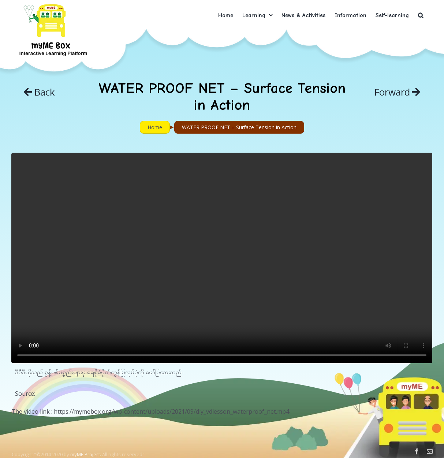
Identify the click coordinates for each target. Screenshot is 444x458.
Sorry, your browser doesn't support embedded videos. (221, 258)
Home (155, 127)
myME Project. (85, 454)
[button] (421, 15)
